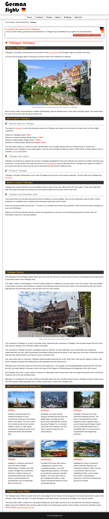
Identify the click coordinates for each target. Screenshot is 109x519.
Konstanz (8, 178)
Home (29, 17)
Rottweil (11, 410)
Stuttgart (19, 128)
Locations (39, 17)
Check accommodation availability (87, 35)
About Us (78, 17)
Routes (49, 17)
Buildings (67, 17)
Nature (58, 17)
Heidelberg (78, 459)
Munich (15, 151)
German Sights (10, 22)
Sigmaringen (52, 163)
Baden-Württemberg (22, 22)
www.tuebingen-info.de (25, 507)
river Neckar (52, 52)
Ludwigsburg (46, 459)
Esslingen (78, 410)
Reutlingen (45, 410)
